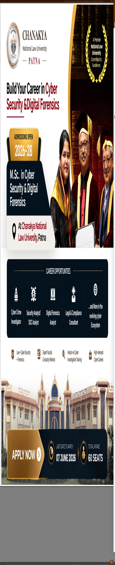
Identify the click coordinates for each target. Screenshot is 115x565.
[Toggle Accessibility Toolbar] (112, 562)
